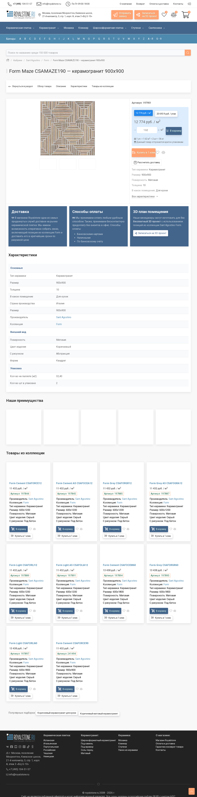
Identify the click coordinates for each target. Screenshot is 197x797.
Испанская (49, 733)
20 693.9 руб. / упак (170, 112)
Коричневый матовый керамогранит (108, 706)
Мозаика (122, 733)
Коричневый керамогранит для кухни (60, 706)
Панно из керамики (128, 742)
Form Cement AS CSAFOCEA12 (74, 477)
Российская (49, 742)
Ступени (122, 739)
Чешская (48, 746)
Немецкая (49, 749)
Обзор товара (44, 86)
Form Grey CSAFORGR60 (164, 559)
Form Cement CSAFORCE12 (25, 477)
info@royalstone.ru (17, 767)
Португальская (51, 739)
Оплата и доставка (165, 736)
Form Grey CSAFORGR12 (117, 477)
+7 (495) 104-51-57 (18, 761)
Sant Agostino (63, 311)
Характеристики (79, 86)
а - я (150, 38)
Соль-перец (87, 742)
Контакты (161, 742)
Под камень (87, 736)
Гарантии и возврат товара (169, 739)
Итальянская (50, 736)
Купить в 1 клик (146, 148)
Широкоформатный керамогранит (98, 733)
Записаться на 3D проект (150, 227)
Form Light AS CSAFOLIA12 (72, 559)
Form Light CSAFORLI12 (23, 559)
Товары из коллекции (103, 86)
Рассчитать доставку (148, 156)
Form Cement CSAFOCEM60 (119, 559)
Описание (61, 86)
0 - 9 (159, 38)
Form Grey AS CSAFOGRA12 (166, 477)
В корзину (175, 128)
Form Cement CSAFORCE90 (72, 637)
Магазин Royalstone (166, 733)
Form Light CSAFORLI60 (23, 637)
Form (59, 318)
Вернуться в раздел (20, 86)
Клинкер (122, 736)
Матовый (85, 746)
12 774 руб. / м (145, 112)
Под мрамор (87, 739)
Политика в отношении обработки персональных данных (98, 792)
